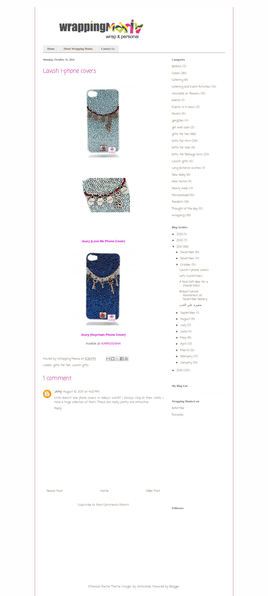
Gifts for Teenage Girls (187, 154)
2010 (180, 370)
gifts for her (62, 365)
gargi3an (178, 120)
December (187, 252)
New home (179, 181)
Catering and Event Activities (191, 87)
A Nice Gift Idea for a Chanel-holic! (193, 284)
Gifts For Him (181, 141)
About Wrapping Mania (78, 48)
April (183, 344)
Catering (177, 80)
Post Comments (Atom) (112, 505)
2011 (180, 247)
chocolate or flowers (186, 93)
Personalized (180, 195)
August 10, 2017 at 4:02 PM (81, 392)
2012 (180, 240)
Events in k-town (183, 107)
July (183, 325)
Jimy (58, 392)
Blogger (174, 586)
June (184, 331)
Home (51, 48)
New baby (179, 175)
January (186, 362)
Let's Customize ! (191, 276)
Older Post (153, 491)
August (185, 319)
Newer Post (55, 491)
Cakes (176, 73)
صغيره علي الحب (190, 305)
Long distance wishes (186, 168)
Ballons (177, 66)
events (176, 100)
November (187, 258)
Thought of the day (185, 208)
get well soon (181, 127)
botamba (178, 408)
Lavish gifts (80, 365)
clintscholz (144, 586)
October (186, 265)
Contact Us (108, 48)
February (187, 356)
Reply (58, 408)
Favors (176, 114)
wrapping (178, 215)
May (183, 338)
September (188, 313)
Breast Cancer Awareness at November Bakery (193, 295)
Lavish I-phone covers (194, 270)
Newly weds (180, 188)
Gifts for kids (181, 147)
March (185, 350)
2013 (180, 234)
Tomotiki (177, 415)
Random (177, 202)
